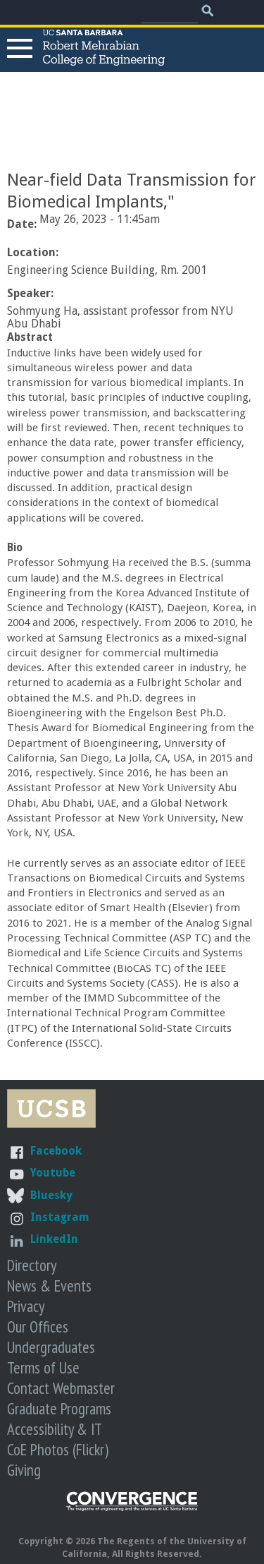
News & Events (49, 1285)
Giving (24, 1470)
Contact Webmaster (61, 1388)
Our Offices (37, 1326)
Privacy (25, 1306)
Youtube (52, 1172)
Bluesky (51, 1195)
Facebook (56, 1150)
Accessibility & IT (54, 1429)
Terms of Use (43, 1367)
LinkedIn (54, 1239)
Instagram (59, 1217)
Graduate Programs (59, 1408)
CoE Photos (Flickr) (57, 1449)
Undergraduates (51, 1347)
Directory (31, 1265)
